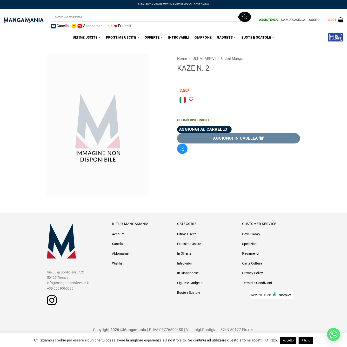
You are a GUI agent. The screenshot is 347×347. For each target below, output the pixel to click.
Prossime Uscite (123, 37)
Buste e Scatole (257, 37)
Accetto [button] (288, 340)
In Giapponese (188, 273)
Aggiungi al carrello (203, 129)
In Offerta (184, 253)
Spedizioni (249, 244)
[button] (335, 19)
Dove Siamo (251, 234)
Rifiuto (305, 340)
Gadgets (226, 37)
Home (182, 58)
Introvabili (178, 37)
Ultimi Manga (232, 58)
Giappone (203, 37)
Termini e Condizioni (257, 283)
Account (118, 234)
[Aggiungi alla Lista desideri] (190, 99)
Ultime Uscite (87, 37)
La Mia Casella (293, 19)
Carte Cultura (252, 263)
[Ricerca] (245, 17)
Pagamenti (250, 253)
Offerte (154, 37)
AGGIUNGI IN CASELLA (238, 138)
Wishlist (118, 263)
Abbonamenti (122, 253)
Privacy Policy (252, 273)
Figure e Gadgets (189, 283)
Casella (117, 244)
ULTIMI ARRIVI (204, 58)
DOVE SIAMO (201, 4)
